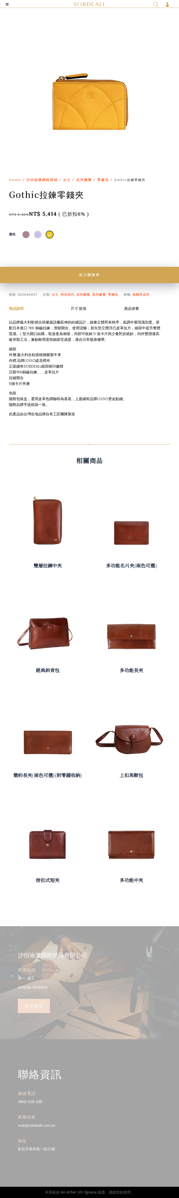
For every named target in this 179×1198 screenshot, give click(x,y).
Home (15, 180)
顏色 (12, 234)
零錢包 (103, 180)
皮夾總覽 (84, 180)
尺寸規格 (79, 308)
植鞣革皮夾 (141, 294)
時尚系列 (67, 294)
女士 (67, 180)
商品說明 (16, 308)
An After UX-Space (79, 1192)
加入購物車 (89, 275)
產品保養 (131, 308)
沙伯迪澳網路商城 (42, 180)
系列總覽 (99, 294)
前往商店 (33, 1006)
